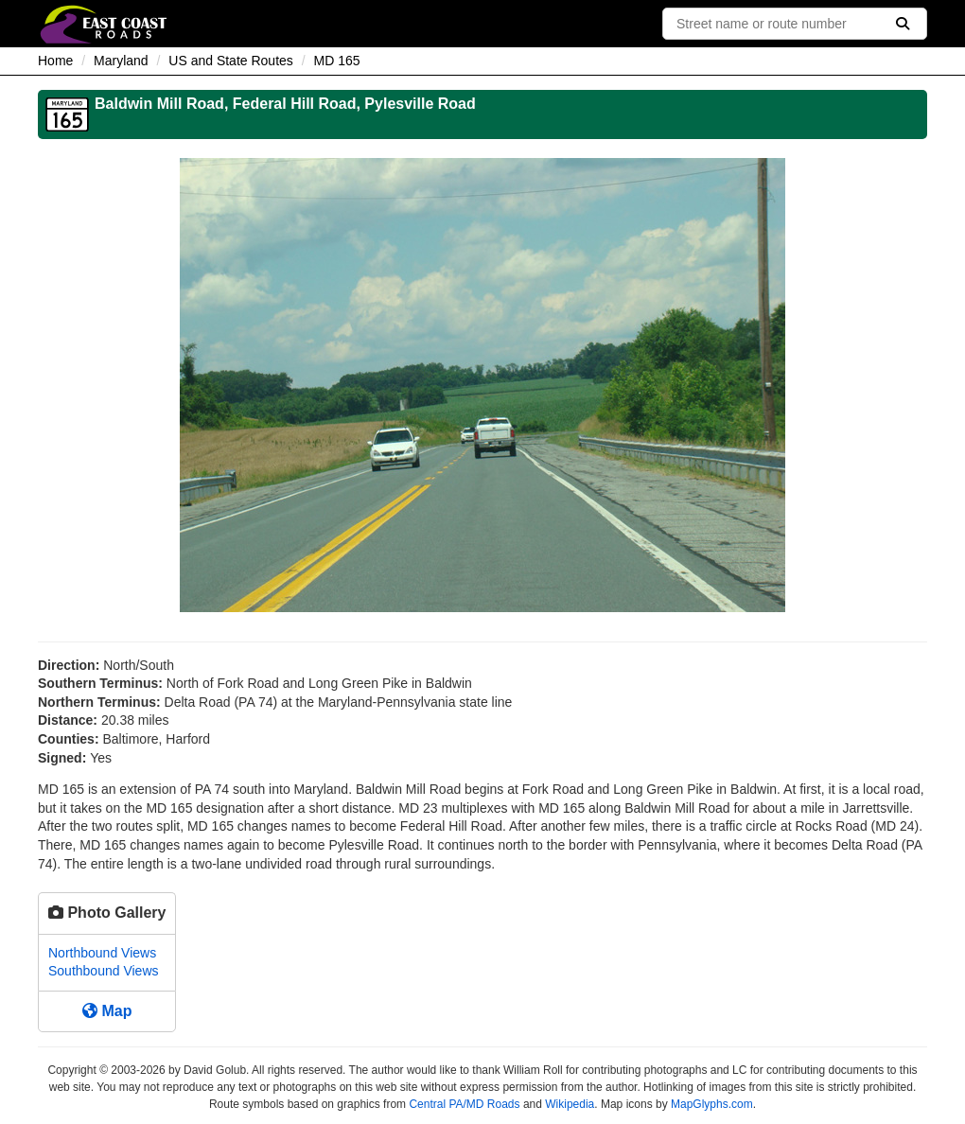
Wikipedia (569, 1104)
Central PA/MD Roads (464, 1104)
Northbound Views (102, 952)
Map (107, 1011)
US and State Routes (230, 60)
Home (55, 60)
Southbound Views (103, 970)
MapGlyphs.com (712, 1104)
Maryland (121, 60)
